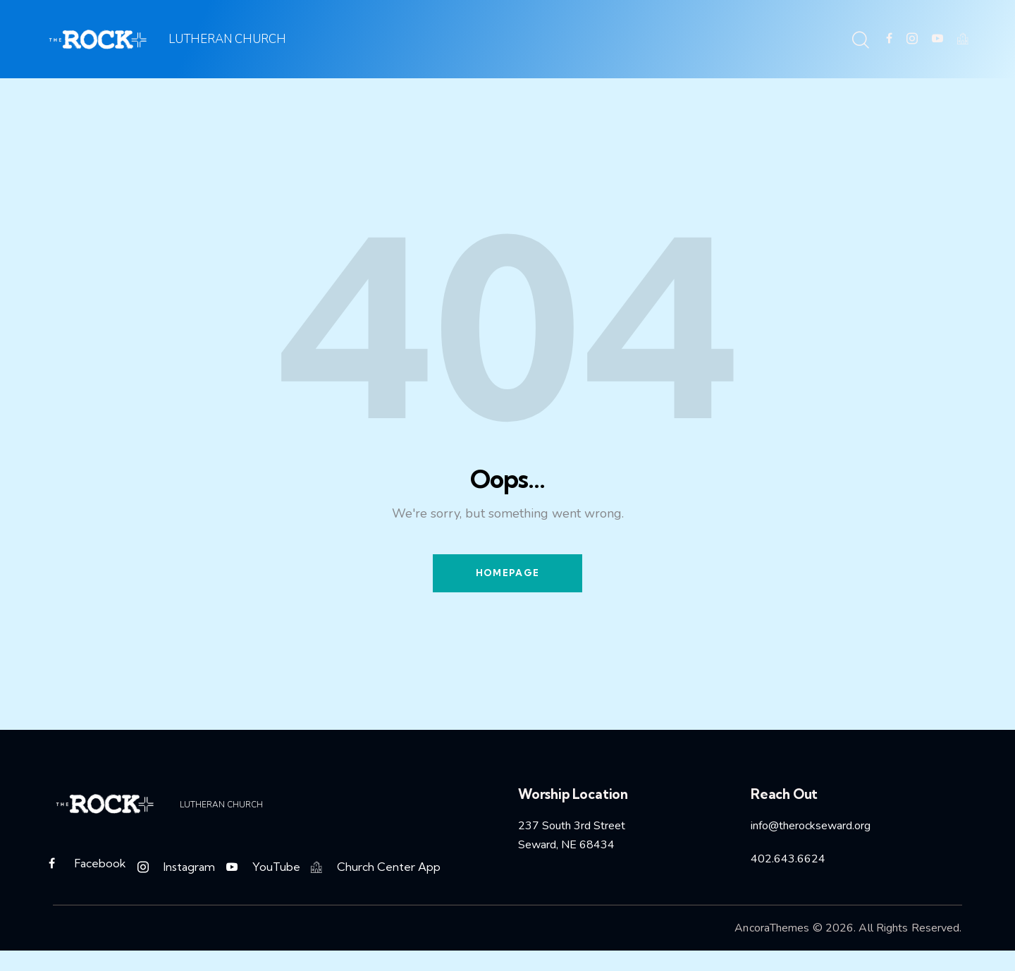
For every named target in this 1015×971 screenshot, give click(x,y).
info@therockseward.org (811, 826)
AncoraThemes (771, 928)
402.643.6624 (788, 859)
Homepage (507, 573)
